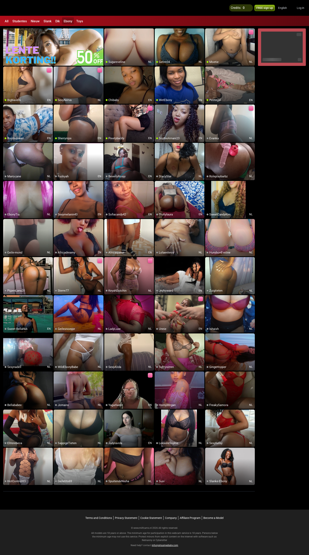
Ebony (68, 21)
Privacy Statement (126, 517)
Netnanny (147, 540)
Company (171, 517)
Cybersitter (161, 540)
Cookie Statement (151, 517)
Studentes (19, 21)
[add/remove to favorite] (107, 31)
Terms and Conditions (98, 517)
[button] (285, 8)
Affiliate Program (190, 517)
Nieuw (35, 21)
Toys (79, 21)
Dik (57, 21)
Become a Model (213, 517)
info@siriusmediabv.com (165, 545)
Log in (300, 7)
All (6, 21)
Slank (47, 21)
